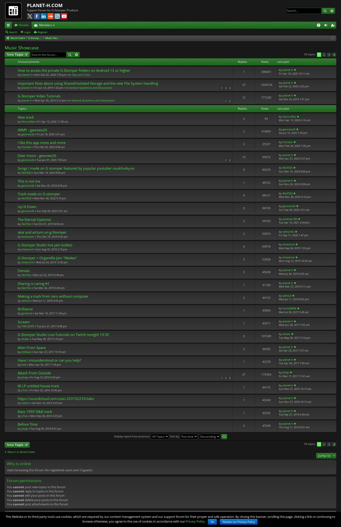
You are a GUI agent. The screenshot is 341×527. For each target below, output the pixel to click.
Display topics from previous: (141, 436)
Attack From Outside (34, 373)
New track (26, 117)
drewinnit (27, 249)
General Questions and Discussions (90, 87)
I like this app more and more (42, 142)
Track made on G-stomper (39, 194)
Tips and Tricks (81, 74)
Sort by (184, 436)
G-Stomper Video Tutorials (39, 96)
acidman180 (290, 219)
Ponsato (26, 147)
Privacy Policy (195, 521)
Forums (24, 25)
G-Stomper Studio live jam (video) (45, 245)
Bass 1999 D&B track (35, 411)
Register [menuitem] (333, 26)
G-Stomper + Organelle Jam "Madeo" (47, 258)
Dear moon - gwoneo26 (37, 155)
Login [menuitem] (326, 26)
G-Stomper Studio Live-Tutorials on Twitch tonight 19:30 (63, 334)
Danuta (23, 270)
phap (24, 377)
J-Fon (24, 390)
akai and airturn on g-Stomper (42, 232)
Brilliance (25, 309)
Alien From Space (32, 347)
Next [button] (334, 54)
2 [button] (324, 54)
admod (25, 300)
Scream (24, 322)
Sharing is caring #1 (34, 283)
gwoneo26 (27, 134)
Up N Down (27, 206)
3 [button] (329, 54)
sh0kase (26, 352)
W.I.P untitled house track (38, 386)
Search (325, 11)
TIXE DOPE (27, 326)
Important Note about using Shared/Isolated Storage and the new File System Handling (88, 83)
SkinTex (26, 224)
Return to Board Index (21, 452)
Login (27, 32)
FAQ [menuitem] (320, 26)
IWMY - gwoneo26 (32, 130)
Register (43, 32)
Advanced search (332, 11)
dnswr (25, 339)
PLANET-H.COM (45, 5)
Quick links (9, 26)
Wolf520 (26, 172)
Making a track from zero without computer (53, 296)
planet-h (26, 74)
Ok (212, 522)
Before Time (27, 424)
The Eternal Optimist (34, 219)
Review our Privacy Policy (238, 522)
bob (23, 364)
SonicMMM (289, 308)
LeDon (25, 403)
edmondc (288, 231)
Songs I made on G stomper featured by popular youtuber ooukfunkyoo (76, 168)
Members (45, 25)
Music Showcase (22, 48)
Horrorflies (28, 121)
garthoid (26, 313)
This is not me (29, 181)
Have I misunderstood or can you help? (49, 360)
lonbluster (27, 236)
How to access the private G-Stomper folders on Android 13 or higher (74, 70)
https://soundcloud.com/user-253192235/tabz (56, 398)
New (15, 54)
